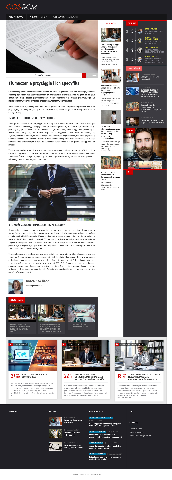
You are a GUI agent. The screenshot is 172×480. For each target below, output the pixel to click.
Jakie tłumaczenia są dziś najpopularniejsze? (154, 51)
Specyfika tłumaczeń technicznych (153, 42)
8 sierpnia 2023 (146, 102)
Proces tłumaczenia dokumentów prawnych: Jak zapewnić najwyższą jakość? (89, 377)
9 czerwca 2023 (110, 443)
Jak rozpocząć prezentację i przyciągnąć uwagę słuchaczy (152, 121)
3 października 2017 (148, 74)
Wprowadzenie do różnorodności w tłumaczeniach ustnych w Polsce (150, 108)
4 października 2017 (71, 430)
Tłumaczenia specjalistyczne (65, 17)
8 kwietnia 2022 (146, 117)
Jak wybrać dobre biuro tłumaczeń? (154, 32)
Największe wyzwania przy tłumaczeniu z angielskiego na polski (153, 61)
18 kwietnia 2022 (95, 421)
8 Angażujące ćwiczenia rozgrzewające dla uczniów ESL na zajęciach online (105, 425)
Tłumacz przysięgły (38, 17)
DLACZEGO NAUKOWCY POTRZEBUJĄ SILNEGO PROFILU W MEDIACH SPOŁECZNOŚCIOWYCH (149, 93)
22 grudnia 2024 (113, 432)
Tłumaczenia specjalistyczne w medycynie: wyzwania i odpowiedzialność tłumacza (144, 377)
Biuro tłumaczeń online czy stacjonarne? (35, 375)
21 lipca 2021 (146, 87)
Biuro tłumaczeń (16, 17)
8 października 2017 (114, 454)
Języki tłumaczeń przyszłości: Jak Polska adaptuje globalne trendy (105, 447)
